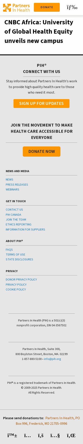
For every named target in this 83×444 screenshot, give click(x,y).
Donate (47, 7)
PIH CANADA (13, 215)
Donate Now (41, 151)
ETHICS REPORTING (18, 224)
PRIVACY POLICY (16, 285)
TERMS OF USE (15, 254)
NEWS (9, 179)
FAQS (9, 250)
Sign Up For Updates (41, 103)
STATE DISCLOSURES (19, 259)
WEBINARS (12, 189)
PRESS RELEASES (17, 185)
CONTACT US (14, 210)
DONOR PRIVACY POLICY (21, 279)
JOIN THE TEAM (16, 219)
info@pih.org (52, 359)
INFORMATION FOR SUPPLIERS (25, 229)
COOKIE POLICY (16, 289)
